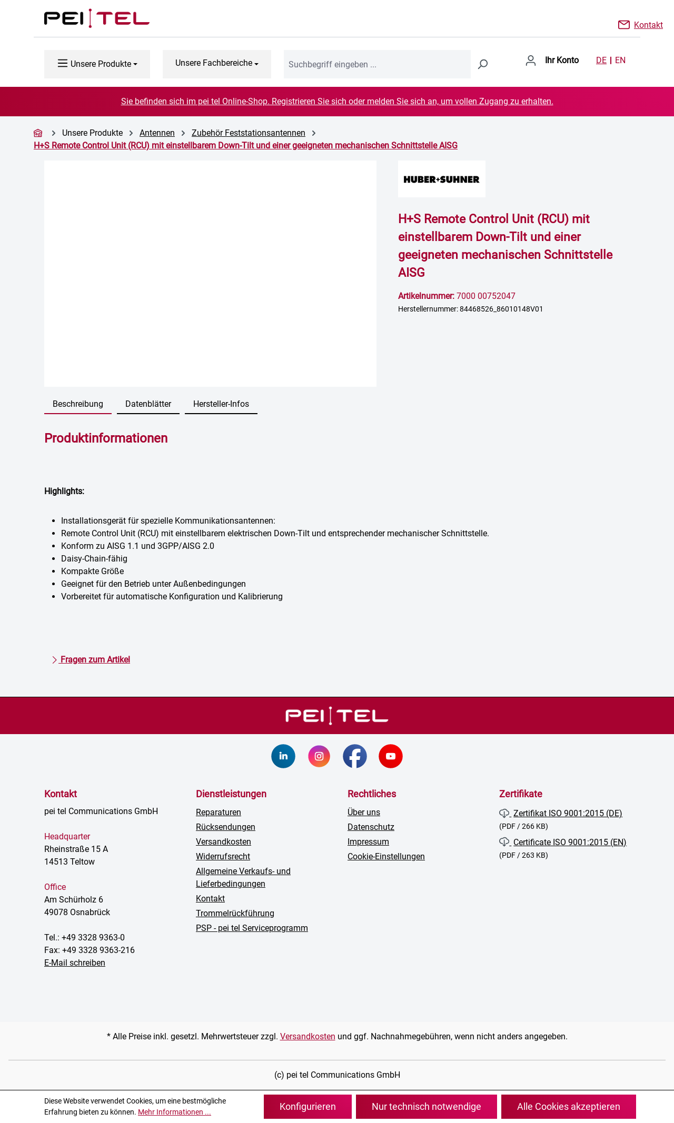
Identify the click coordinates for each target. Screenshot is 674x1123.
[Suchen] (482, 64)
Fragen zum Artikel (90, 658)
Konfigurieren (308, 1106)
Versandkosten (223, 842)
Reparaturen (218, 812)
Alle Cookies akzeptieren (568, 1106)
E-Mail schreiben (74, 963)
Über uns (364, 812)
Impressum (368, 842)
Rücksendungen (225, 827)
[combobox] (377, 64)
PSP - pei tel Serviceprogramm (252, 928)
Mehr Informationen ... (174, 1112)
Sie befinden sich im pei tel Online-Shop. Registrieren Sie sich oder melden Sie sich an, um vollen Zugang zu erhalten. (337, 101)
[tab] (78, 404)
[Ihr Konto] (552, 60)
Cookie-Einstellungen (386, 856)
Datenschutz (371, 827)
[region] (211, 274)
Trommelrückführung (235, 913)
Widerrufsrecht (223, 856)
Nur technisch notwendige (426, 1106)
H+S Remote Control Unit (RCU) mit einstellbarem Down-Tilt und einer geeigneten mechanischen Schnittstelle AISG (246, 146)
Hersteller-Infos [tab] (221, 404)
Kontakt (648, 24)
